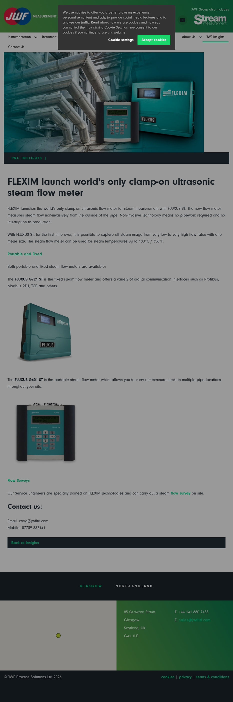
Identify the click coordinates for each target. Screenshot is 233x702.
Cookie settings (121, 40)
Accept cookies (154, 40)
